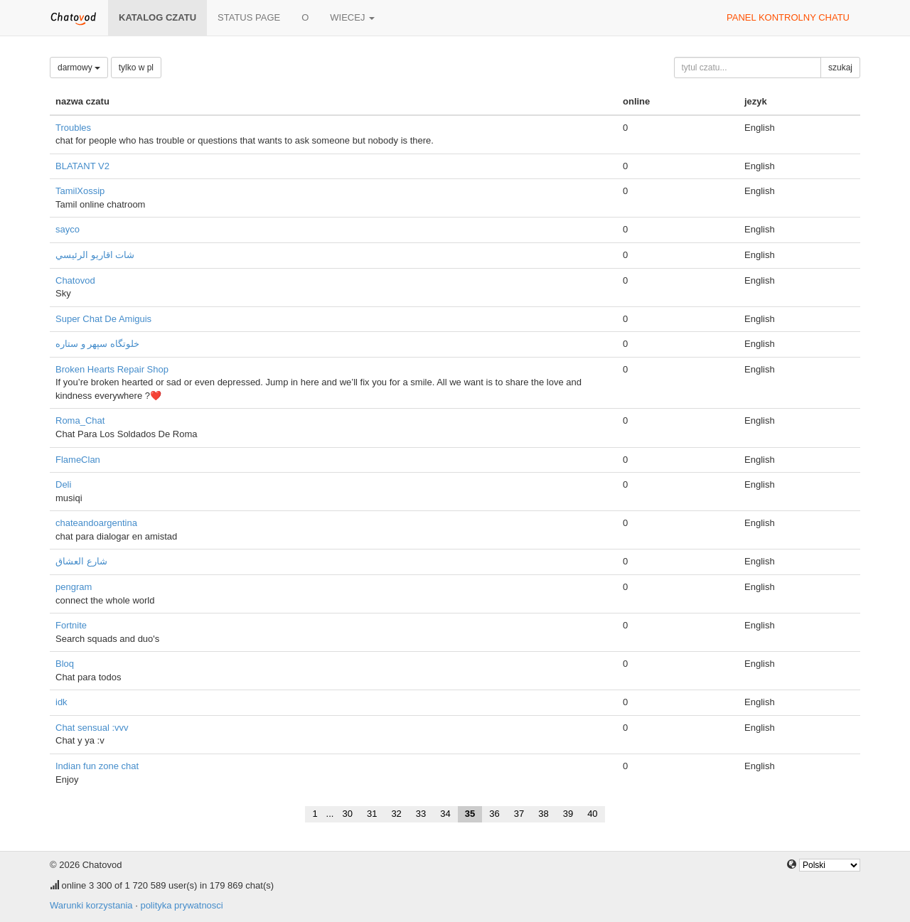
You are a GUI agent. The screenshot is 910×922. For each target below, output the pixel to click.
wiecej (352, 17)
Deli (63, 484)
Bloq (64, 663)
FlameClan (77, 459)
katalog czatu (157, 17)
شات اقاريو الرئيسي (94, 255)
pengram (73, 586)
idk (61, 702)
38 (543, 813)
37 (519, 813)
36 (494, 813)
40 (592, 813)
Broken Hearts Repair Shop (111, 369)
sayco (67, 229)
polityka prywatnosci (181, 905)
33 (421, 813)
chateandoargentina (96, 523)
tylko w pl (136, 68)
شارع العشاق (81, 561)
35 (470, 813)
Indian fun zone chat (97, 766)
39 (568, 813)
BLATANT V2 (82, 166)
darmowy (79, 68)
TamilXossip (80, 191)
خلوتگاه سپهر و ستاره (97, 343)
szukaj (840, 68)
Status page (249, 17)
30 (347, 813)
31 (372, 813)
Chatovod (75, 280)
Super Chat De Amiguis (103, 318)
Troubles (73, 127)
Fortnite (71, 625)
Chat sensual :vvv (92, 727)
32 (396, 813)
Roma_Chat (80, 420)
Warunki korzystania (91, 905)
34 (445, 813)
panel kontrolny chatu (788, 17)
